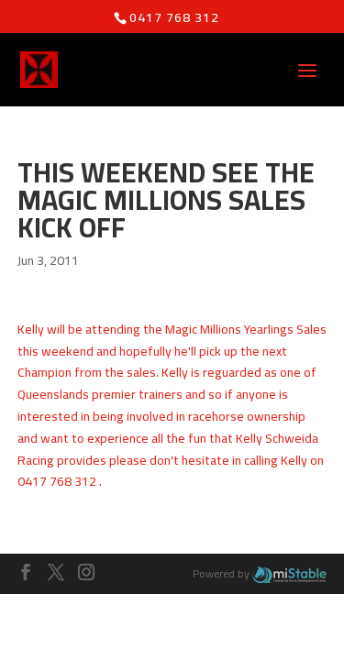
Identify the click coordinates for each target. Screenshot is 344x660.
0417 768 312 (174, 17)
